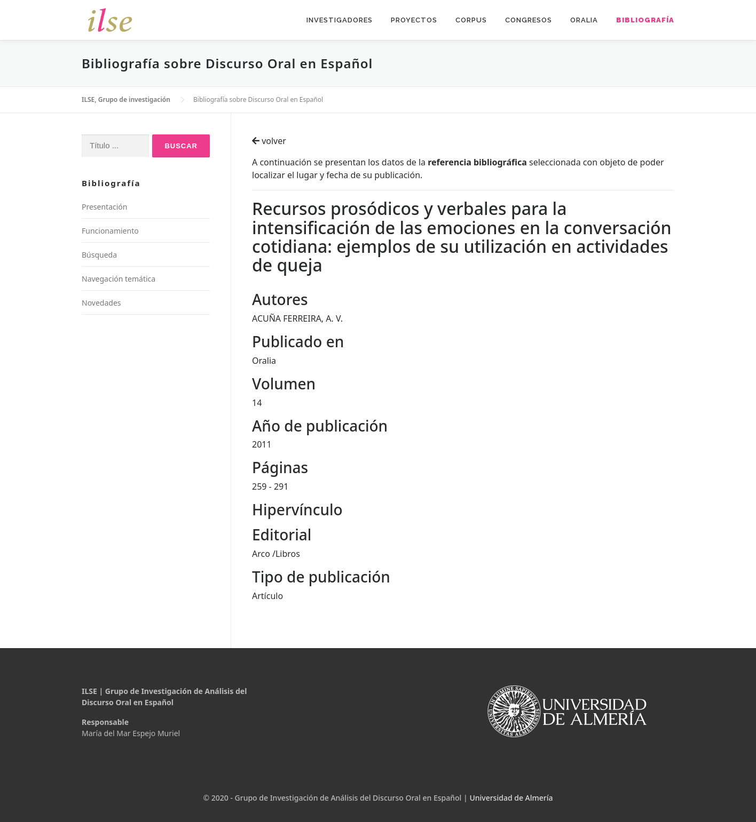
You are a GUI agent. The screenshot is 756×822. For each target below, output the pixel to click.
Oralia (584, 20)
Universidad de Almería (511, 798)
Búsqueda (99, 255)
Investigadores (339, 20)
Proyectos (414, 20)
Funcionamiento (110, 231)
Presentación (104, 207)
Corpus (471, 20)
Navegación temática (118, 279)
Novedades (101, 303)
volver (269, 141)
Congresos (528, 20)
